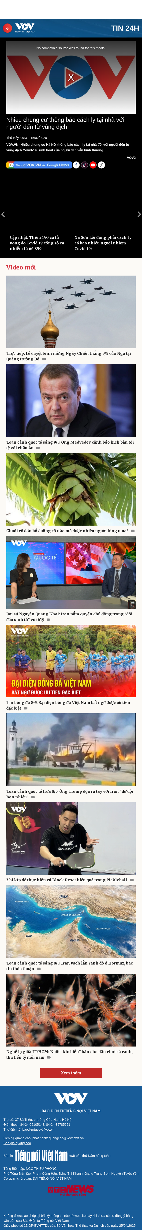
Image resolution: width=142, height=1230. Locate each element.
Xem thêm (71, 1073)
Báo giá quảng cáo (17, 1143)
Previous (2, 214)
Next (139, 214)
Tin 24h (125, 28)
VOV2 (131, 158)
